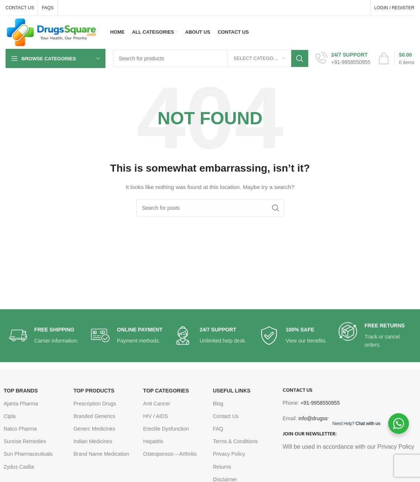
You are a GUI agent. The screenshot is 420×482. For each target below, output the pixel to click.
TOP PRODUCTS (93, 391)
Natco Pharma (20, 429)
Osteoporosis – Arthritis (170, 454)
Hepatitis (153, 441)
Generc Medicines (94, 429)
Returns (222, 467)
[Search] (210, 58)
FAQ (218, 429)
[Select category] (259, 58)
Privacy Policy (229, 454)
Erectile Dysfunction (166, 429)
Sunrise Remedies (25, 441)
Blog (218, 404)
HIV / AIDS (155, 416)
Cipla (10, 416)
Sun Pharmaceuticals (28, 454)
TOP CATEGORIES (166, 391)
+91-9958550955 (320, 403)
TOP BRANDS (21, 391)
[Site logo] (51, 32)
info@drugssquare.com (325, 418)
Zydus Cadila (19, 467)
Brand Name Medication (101, 454)
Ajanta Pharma (21, 404)
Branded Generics (94, 416)
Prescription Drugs (94, 404)
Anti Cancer (156, 404)
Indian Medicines (92, 441)
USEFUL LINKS (232, 391)
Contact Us (225, 416)
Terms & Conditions (235, 441)
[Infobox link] (343, 58)
